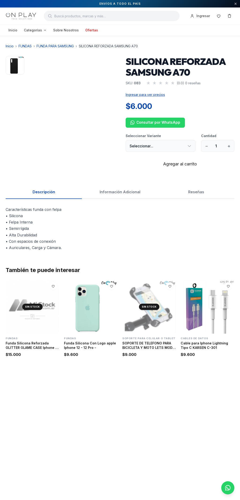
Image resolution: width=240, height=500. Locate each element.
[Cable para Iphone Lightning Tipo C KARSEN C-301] (207, 307)
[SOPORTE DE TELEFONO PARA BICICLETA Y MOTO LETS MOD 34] (149, 307)
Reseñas (196, 192)
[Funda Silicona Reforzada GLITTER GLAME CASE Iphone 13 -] (32, 307)
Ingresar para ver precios (145, 95)
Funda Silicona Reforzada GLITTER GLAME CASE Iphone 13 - (32, 347)
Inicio (12, 30)
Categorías (35, 30)
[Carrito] (229, 16)
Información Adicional (120, 192)
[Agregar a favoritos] (53, 286)
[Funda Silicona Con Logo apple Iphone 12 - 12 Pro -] (91, 307)
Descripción (44, 192)
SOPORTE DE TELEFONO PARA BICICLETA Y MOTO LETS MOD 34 (147, 347)
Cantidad (208, 136)
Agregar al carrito (180, 163)
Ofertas (91, 30)
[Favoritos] (219, 16)
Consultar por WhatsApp (155, 122)
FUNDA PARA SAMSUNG (55, 46)
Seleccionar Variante (143, 136)
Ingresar (200, 16)
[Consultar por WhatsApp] (227, 487)
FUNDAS (25, 46)
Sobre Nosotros (66, 30)
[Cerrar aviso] (235, 3)
